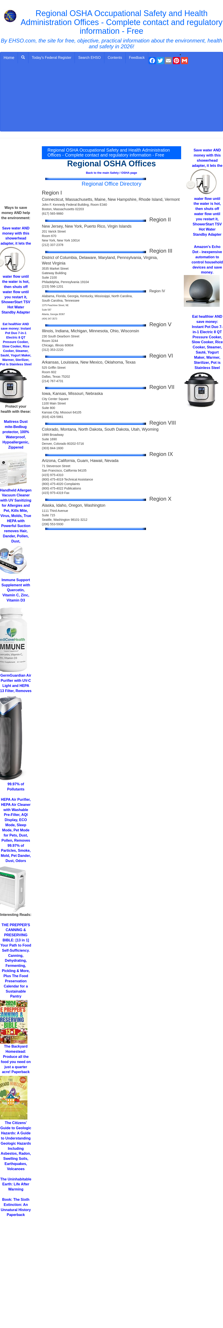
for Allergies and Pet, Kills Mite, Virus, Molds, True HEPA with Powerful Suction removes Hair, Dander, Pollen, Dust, (16, 515)
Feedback (137, 57)
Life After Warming (15, 1184)
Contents (115, 57)
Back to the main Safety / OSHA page (111, 172)
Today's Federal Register (51, 57)
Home (9, 57)
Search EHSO (89, 57)
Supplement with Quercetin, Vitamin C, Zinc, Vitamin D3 (16, 590)
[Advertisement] (111, 97)
